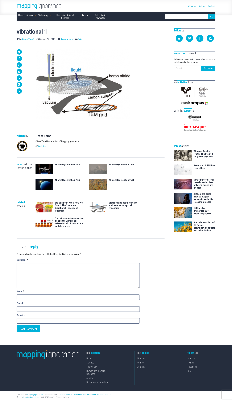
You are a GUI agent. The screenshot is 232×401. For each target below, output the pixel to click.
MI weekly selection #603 (121, 164)
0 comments (67, 39)
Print (80, 39)
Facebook (192, 366)
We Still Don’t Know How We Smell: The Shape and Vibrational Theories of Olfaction (69, 206)
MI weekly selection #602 (67, 180)
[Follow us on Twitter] (189, 38)
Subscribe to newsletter (97, 382)
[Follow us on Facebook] (199, 38)
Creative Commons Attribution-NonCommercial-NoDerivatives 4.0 (84, 395)
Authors (141, 362)
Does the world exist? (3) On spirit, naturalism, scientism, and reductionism (204, 226)
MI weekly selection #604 (67, 164)
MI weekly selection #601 (121, 180)
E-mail (20, 303)
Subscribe (208, 68)
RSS (189, 371)
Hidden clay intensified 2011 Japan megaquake (202, 211)
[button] (19, 52)
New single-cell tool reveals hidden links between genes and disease (204, 183)
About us (141, 358)
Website (42, 146)
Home (89, 358)
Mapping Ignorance (35, 395)
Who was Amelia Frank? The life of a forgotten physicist (203, 154)
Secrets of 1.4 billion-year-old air (204, 167)
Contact (141, 366)
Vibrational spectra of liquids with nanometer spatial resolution (123, 205)
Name (20, 291)
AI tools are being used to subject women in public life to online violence (203, 198)
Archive (90, 378)
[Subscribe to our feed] (210, 38)
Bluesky (191, 358)
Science (90, 362)
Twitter (190, 362)
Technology (91, 366)
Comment (22, 260)
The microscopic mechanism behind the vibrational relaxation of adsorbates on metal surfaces (69, 222)
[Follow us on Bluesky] (179, 38)
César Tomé (28, 39)
